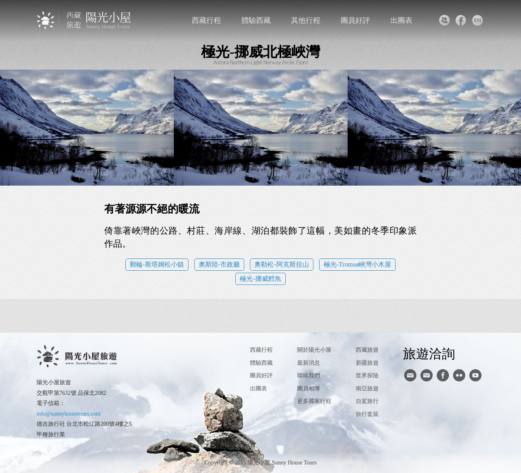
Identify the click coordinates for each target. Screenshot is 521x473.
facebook (460, 20)
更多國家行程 (314, 401)
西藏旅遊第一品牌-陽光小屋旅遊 (84, 20)
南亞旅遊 (367, 388)
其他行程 (305, 20)
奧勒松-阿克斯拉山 (281, 264)
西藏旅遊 (367, 350)
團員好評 (355, 20)
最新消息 (308, 363)
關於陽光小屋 (314, 350)
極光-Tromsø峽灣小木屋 (358, 264)
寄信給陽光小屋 (410, 375)
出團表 (401, 20)
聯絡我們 (444, 20)
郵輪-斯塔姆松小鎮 (157, 264)
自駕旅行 (367, 401)
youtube (475, 375)
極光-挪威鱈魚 (260, 278)
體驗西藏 (256, 20)
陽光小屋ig (426, 375)
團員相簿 (308, 388)
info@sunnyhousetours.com (69, 414)
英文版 (477, 20)
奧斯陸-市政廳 (219, 264)
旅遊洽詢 (429, 353)
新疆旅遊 (367, 363)
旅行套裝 (367, 414)
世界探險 (367, 375)
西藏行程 (206, 20)
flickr (459, 375)
